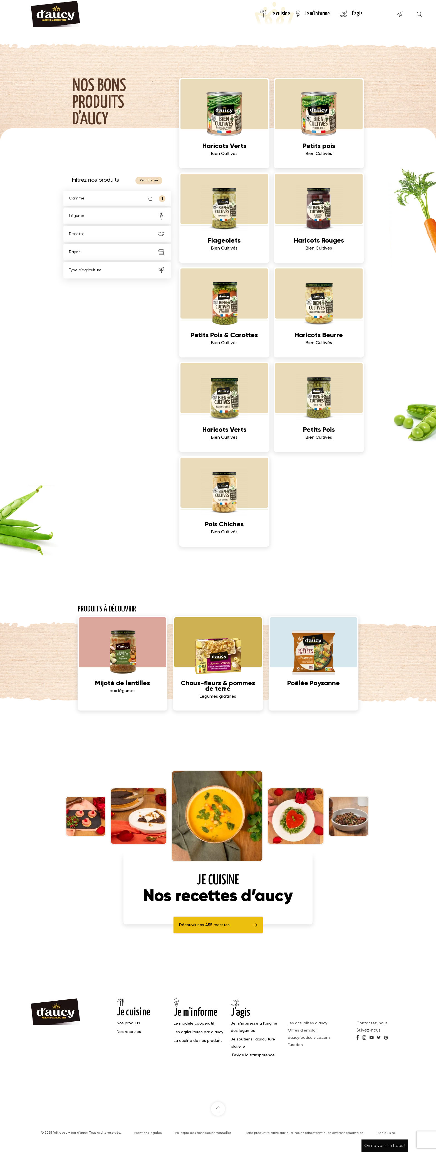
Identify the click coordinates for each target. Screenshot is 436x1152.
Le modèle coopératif (194, 1023)
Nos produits (128, 1023)
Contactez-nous (372, 1023)
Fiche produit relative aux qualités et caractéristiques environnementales (304, 1133)
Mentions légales (148, 1133)
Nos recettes (129, 1032)
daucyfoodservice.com (309, 1038)
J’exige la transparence (253, 1055)
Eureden (295, 1045)
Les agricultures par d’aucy (198, 1032)
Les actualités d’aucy (307, 1023)
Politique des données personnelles (203, 1133)
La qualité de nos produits (198, 1041)
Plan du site (385, 1133)
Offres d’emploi (302, 1030)
